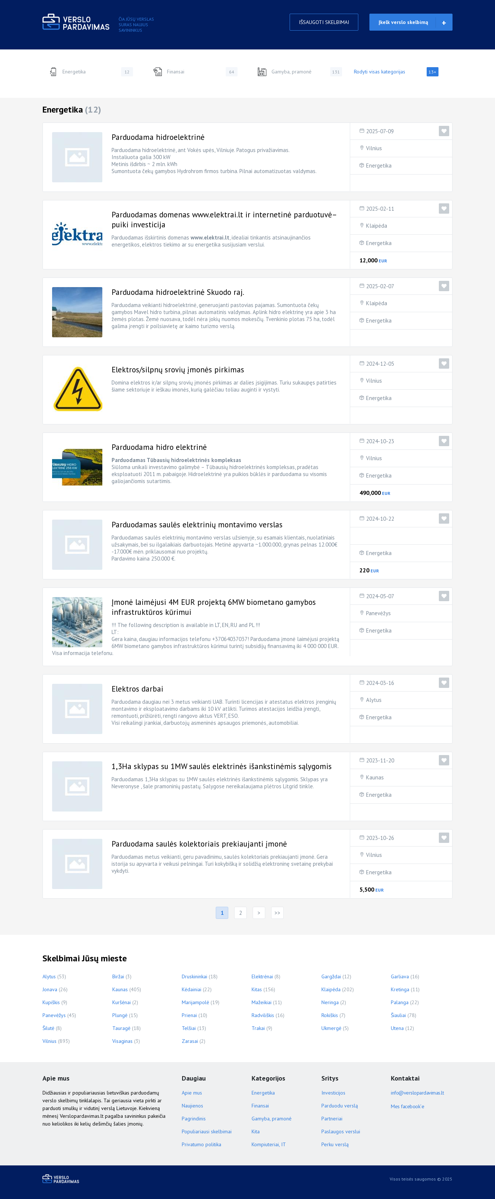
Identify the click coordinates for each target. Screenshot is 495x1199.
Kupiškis (51, 1002)
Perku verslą (335, 1144)
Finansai (195, 71)
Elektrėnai (262, 976)
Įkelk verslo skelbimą (403, 22)
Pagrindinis (194, 1118)
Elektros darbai (137, 689)
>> (277, 912)
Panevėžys (378, 613)
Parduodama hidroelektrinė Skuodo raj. (178, 292)
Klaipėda (376, 225)
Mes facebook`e (407, 1106)
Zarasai (190, 1041)
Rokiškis (329, 1015)
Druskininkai (194, 976)
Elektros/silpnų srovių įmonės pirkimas (178, 370)
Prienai (189, 1015)
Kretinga (400, 989)
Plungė (119, 1015)
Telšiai (189, 1028)
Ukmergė (331, 1028)
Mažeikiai (262, 1002)
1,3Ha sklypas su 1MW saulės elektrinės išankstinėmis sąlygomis (222, 766)
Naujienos (192, 1105)
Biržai (118, 976)
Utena (397, 1028)
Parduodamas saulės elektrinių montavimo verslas (197, 525)
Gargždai (331, 976)
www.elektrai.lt (210, 237)
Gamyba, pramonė (299, 71)
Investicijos (333, 1092)
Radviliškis (263, 1015)
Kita (256, 1131)
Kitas (257, 989)
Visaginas (122, 1041)
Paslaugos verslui (340, 1131)
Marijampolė (195, 1002)
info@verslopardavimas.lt (417, 1092)
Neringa (330, 1002)
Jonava (49, 989)
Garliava (400, 976)
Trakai (258, 1028)
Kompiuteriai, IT (269, 1144)
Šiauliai (398, 1015)
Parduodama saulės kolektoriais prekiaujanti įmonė (199, 844)
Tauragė (121, 1028)
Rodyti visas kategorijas (396, 71)
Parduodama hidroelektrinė (158, 137)
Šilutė (48, 1028)
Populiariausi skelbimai (207, 1131)
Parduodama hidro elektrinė (159, 447)
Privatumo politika (201, 1144)
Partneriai (331, 1118)
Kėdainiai (191, 989)
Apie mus (192, 1092)
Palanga (400, 1002)
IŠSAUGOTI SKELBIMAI (324, 22)
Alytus (374, 699)
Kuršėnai (121, 1002)
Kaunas (375, 777)
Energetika (90, 71)
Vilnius (374, 148)
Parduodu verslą (339, 1105)
